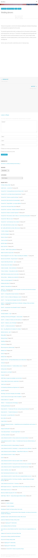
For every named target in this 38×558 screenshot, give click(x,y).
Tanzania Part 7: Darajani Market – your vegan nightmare (11, 203)
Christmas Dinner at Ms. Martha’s (6, 264)
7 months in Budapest (5, 231)
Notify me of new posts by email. (8, 151)
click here (2, 512)
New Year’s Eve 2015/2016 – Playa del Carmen (9, 258)
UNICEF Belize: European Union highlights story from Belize (11, 378)
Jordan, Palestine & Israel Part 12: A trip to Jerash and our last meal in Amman (14, 437)
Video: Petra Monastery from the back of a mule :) (9, 473)
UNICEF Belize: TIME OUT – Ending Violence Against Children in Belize (13, 495)
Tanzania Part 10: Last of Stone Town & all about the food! (11, 194)
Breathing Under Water (5, 283)
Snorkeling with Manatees (5, 405)
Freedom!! (3, 375)
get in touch (8, 556)
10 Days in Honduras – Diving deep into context (9, 271)
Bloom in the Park (4, 246)
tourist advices (3, 529)
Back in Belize (3, 418)
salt (1, 310)
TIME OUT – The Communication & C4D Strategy (9, 402)
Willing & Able (3, 335)
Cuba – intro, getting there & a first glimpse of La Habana (11, 329)
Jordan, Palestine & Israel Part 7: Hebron (8, 454)
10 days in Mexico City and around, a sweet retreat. (10, 381)
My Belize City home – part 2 (6, 332)
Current (2, 457)
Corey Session (3, 344)
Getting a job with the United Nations (14, 536)
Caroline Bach (19, 17)
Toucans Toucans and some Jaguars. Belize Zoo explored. (11, 396)
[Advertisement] (19, 102)
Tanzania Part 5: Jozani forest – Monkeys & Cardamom (10, 209)
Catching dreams (4, 368)
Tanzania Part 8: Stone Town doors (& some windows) (10, 200)
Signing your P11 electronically (11, 522)
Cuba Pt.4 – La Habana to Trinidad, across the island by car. (11, 319)
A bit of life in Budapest (5, 234)
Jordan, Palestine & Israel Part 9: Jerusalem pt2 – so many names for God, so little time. (16, 448)
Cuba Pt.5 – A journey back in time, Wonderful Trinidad (10, 307)
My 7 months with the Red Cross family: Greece (9, 224)
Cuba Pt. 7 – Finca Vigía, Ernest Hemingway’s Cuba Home (11, 300)
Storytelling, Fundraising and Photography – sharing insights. (11, 316)
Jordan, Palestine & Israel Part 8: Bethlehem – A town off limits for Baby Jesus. (14, 451)
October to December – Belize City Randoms (8, 268)
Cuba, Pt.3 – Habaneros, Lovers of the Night (8, 322)
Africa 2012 (3, 8)
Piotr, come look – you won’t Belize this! (8, 415)
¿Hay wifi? (2, 390)
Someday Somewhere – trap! (6, 313)
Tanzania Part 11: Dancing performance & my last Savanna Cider (12, 191)
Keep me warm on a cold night (6, 372)
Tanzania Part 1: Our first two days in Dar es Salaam (10, 221)
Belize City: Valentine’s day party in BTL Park (8, 492)
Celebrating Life (10, 8)
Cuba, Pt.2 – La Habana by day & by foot (8, 325)
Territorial (2, 362)
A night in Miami (4, 421)
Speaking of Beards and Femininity (10, 525)
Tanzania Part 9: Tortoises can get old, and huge (9, 197)
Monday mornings (4, 338)
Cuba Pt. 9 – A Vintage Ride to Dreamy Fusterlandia (10, 293)
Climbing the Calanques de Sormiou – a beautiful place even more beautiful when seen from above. (18, 424)
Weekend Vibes (3, 356)
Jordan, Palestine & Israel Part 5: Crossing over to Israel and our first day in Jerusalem (16, 463)
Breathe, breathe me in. (5, 399)
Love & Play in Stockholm (5, 434)
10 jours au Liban (4, 240)
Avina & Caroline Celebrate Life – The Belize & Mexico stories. (11, 365)
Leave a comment (19, 18)
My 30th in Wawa (4, 243)
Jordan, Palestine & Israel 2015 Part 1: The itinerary (10, 483)
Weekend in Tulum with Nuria (6, 286)
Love (16, 8)
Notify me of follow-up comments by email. (10, 148)
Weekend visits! (4, 350)
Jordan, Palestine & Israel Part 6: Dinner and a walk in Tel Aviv (11, 460)
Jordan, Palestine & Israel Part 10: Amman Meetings (10, 445)
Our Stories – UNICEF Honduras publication (8, 249)
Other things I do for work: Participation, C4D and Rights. (11, 393)
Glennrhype (3, 509)
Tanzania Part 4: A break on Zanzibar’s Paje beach (9, 212)
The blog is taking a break (5, 184)
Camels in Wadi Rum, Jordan (6, 469)
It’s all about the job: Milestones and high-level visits (10, 387)
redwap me (3, 533)
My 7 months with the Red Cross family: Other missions (10, 228)
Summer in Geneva (4, 237)
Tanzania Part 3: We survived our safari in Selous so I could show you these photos (15, 215)
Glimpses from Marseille (5, 428)
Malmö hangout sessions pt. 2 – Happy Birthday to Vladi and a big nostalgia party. (15, 486)
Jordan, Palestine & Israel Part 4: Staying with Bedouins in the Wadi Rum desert (14, 466)
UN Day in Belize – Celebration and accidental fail (9, 277)
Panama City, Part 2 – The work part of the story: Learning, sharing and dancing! (15, 408)
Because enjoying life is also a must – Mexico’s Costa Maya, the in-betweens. (14, 255)
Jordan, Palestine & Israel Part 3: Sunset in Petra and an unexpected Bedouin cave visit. (16, 476)
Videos (19, 8)
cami (2, 525)
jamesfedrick (3, 516)
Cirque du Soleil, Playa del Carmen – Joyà (8, 261)
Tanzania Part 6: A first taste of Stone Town (8, 206)
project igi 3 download (5, 519)
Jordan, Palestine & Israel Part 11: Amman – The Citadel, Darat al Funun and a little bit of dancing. (18, 441)
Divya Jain (3, 539)
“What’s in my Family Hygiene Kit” (7, 280)
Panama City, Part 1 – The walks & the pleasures (9, 412)
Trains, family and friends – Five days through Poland (10, 431)
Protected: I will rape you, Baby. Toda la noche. (14, 509)
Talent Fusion (3, 384)
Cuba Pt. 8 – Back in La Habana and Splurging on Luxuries (11, 296)
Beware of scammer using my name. (7, 252)
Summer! (2, 353)
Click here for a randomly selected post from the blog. (10, 163)
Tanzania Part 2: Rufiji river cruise (7, 218)
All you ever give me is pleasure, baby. (7, 347)
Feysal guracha (3, 536)
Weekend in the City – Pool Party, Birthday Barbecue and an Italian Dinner (13, 359)
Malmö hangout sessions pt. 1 (6, 489)
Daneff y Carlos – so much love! (6, 188)
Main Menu (19, 1)
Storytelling (3, 341)
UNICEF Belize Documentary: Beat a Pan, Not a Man (10, 274)
